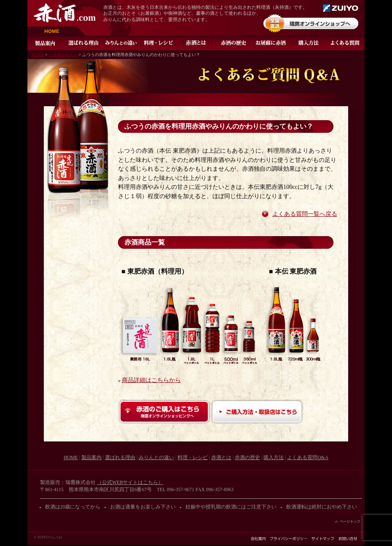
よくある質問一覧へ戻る (304, 214)
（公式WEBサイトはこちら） (130, 482)
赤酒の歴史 (233, 43)
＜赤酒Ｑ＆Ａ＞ (63, 54)
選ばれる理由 (83, 43)
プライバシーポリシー (288, 539)
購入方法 (273, 457)
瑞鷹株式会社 (340, 8)
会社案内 (258, 539)
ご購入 (308, 43)
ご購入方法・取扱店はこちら (257, 411)
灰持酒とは (196, 43)
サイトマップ (322, 539)
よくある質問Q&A (346, 43)
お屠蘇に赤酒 (271, 43)
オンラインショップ (310, 23)
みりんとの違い (121, 43)
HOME (56, 31)
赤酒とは (221, 457)
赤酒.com (65, 12)
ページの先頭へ (347, 521)
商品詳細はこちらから (151, 380)
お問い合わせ (347, 539)
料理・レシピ (158, 43)
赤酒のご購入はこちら (164, 411)
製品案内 (45, 43)
